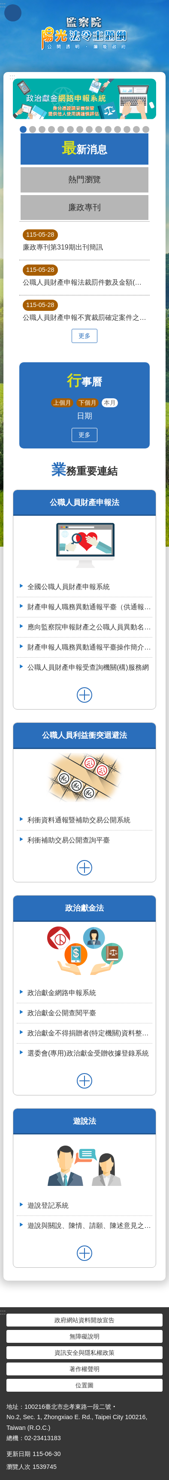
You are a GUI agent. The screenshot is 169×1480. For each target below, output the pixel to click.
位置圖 (84, 1385)
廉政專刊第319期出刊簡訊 (63, 240)
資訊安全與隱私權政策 (84, 1352)
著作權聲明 (84, 1369)
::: (12, 77)
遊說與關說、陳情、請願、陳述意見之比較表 (89, 1225)
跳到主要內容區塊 (4, 4)
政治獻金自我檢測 (42, 129)
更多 (84, 335)
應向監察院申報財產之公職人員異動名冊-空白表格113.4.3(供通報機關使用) (89, 627)
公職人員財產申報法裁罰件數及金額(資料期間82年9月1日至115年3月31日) (86, 275)
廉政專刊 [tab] (84, 207)
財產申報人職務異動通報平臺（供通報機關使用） (89, 607)
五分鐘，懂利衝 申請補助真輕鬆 (108, 129)
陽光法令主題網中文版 (84, 33)
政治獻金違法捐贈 (51, 129)
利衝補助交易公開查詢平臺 (68, 840)
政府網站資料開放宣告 (84, 1320)
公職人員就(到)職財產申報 (89, 129)
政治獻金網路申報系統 (61, 992)
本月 (110, 402)
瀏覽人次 (18, 1466)
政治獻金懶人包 (32, 129)
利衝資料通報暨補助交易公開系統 (117, 129)
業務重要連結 (84, 471)
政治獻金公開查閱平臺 (60, 129)
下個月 (87, 402)
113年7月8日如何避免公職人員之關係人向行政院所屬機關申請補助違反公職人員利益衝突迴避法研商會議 (127, 129)
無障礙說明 (84, 1336)
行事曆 (84, 382)
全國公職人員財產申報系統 (68, 586)
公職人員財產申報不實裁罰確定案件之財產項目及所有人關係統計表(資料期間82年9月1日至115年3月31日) (86, 310)
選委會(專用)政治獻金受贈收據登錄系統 (88, 1053)
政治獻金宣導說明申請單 (70, 129)
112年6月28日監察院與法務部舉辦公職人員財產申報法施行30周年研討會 (136, 129)
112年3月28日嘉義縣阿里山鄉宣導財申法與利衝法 (145, 129)
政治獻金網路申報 (23, 129)
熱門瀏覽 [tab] (84, 179)
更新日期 (18, 1453)
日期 (84, 415)
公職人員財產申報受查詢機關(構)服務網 (88, 667)
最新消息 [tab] (84, 148)
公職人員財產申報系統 (98, 129)
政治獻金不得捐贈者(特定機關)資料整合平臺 (89, 1033)
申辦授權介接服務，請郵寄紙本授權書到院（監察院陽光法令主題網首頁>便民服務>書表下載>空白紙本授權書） (79, 129)
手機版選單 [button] (12, 12)
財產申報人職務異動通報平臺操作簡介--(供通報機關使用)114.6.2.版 (89, 647)
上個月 (62, 402)
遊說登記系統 (48, 1205)
